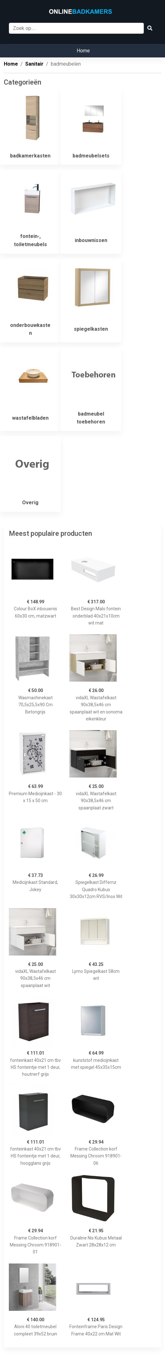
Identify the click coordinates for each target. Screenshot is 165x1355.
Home (83, 51)
